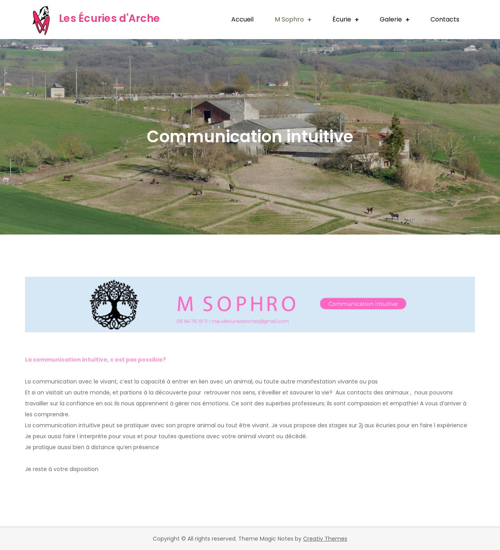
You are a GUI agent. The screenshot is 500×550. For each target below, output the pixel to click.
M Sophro (289, 19)
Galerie (391, 19)
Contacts (444, 19)
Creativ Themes (325, 539)
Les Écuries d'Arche (109, 18)
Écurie (341, 19)
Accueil (242, 19)
